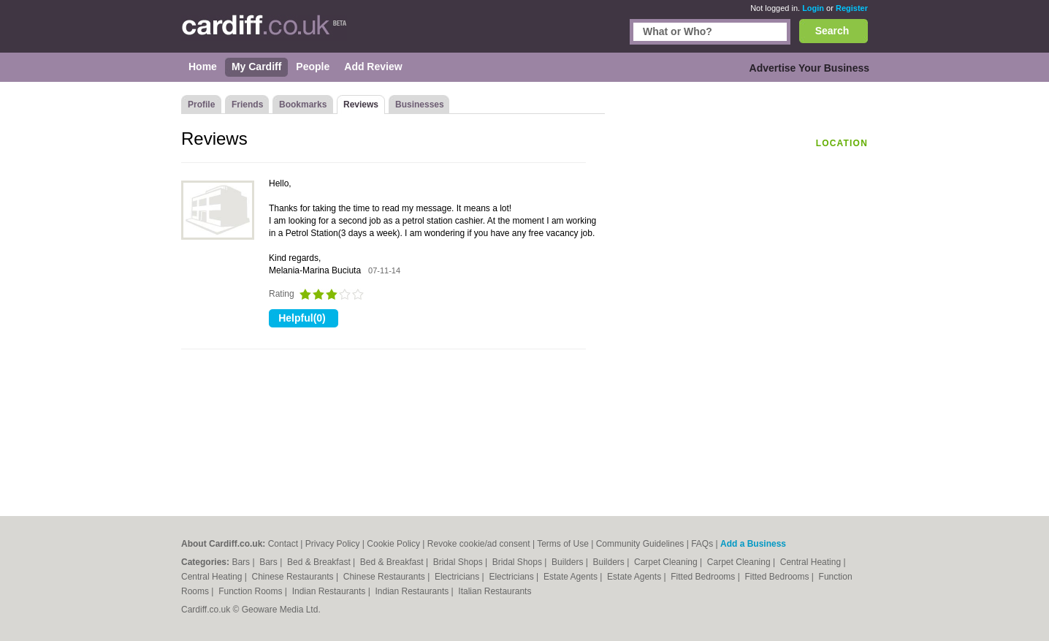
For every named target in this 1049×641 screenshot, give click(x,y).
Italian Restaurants (494, 591)
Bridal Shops (459, 562)
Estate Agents (571, 577)
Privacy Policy (332, 544)
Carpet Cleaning (667, 562)
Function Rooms (251, 591)
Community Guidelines (640, 544)
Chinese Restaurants (294, 577)
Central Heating (812, 562)
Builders (569, 562)
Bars (242, 562)
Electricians (458, 577)
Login (813, 8)
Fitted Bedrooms (704, 577)
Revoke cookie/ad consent (478, 544)
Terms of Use (563, 544)
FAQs (702, 544)
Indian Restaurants (330, 591)
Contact (283, 544)
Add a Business (753, 544)
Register (852, 8)
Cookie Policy (393, 544)
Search (832, 31)
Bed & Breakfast (320, 562)
